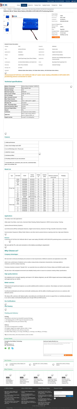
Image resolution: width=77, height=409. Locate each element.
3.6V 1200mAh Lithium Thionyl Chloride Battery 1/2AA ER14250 (12, 396)
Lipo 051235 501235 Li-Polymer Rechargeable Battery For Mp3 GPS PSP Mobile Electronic (45, 399)
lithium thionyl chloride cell (20, 334)
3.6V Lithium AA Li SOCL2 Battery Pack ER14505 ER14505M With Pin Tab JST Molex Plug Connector (38, 382)
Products (24, 5)
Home (18, 5)
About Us (30, 5)
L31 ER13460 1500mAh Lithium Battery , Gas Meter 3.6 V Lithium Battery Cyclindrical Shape (12, 398)
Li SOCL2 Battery (17, 9)
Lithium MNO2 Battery (26, 388)
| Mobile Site (42, 405)
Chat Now (68, 1)
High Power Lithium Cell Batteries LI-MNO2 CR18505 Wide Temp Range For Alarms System (28, 402)
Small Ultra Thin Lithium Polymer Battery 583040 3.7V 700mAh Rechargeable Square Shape (44, 403)
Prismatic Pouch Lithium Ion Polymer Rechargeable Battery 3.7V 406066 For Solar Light (45, 396)
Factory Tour (38, 5)
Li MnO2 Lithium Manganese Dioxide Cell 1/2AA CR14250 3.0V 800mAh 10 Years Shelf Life (28, 398)
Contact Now (68, 355)
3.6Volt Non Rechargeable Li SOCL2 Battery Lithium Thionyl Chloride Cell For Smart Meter (9, 382)
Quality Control (46, 5)
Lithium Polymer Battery (44, 388)
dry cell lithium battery (11, 334)
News (60, 5)
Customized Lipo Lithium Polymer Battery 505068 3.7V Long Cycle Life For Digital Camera (45, 392)
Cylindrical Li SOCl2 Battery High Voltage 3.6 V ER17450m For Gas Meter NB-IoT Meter (52, 382)
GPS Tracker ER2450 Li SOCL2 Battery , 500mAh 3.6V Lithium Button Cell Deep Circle (12, 402)
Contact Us (54, 5)
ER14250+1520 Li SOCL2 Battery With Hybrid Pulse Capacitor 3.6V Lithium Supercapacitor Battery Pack (66, 383)
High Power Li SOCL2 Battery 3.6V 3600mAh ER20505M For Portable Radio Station (11, 392)
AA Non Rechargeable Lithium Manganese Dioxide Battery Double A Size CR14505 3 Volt (28, 395)
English (75, 1)
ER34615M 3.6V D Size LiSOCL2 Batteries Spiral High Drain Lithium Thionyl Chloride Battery (24, 382)
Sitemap (37, 405)
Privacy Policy (10, 408)
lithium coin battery (29, 334)
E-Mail (33, 405)
